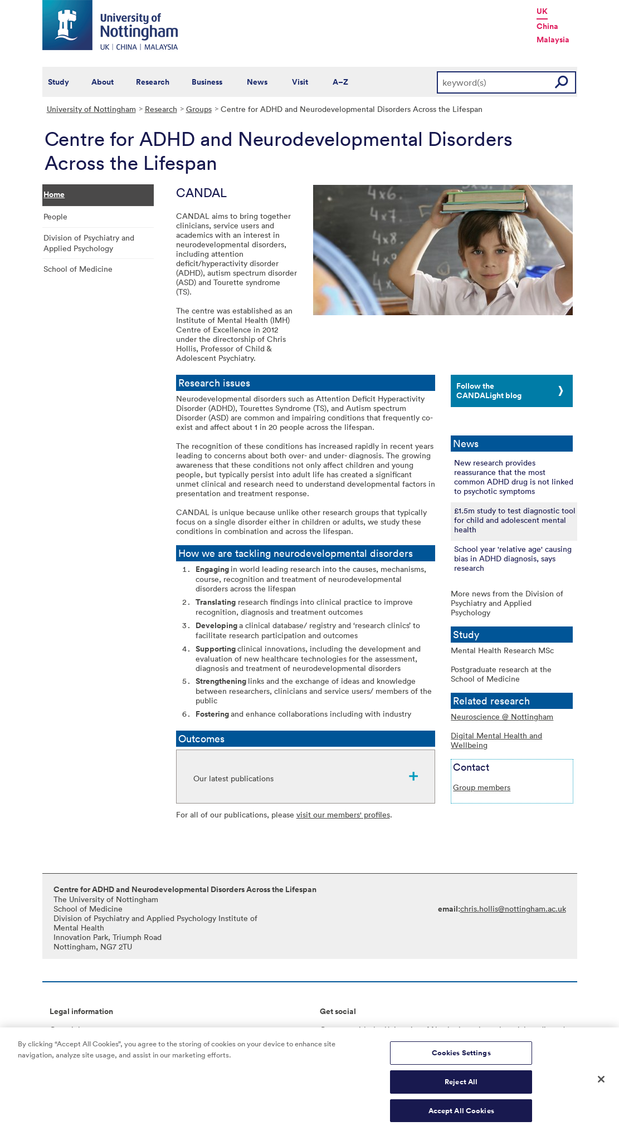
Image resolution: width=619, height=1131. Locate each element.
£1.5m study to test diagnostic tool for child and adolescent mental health (515, 520)
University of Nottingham (91, 109)
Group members (481, 787)
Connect (335, 1029)
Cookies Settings (461, 1056)
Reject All (461, 1085)
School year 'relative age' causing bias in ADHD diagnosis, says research (513, 558)
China (547, 26)
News (257, 81)
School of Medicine (78, 268)
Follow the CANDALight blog (488, 390)
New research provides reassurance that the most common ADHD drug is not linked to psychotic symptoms (513, 477)
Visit (300, 81)
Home (54, 194)
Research (152, 81)
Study (58, 81)
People (55, 216)
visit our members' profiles (343, 814)
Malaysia (553, 39)
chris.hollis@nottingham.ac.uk (513, 908)
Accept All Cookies (461, 1114)
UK (542, 11)
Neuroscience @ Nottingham (502, 716)
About (102, 81)
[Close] (601, 1082)
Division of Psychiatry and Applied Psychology (88, 242)
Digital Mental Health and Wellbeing (496, 740)
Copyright (67, 1029)
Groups (199, 109)
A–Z (340, 81)
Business (207, 81)
